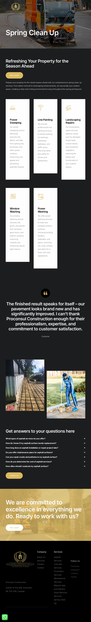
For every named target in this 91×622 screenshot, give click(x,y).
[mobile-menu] (79, 8)
